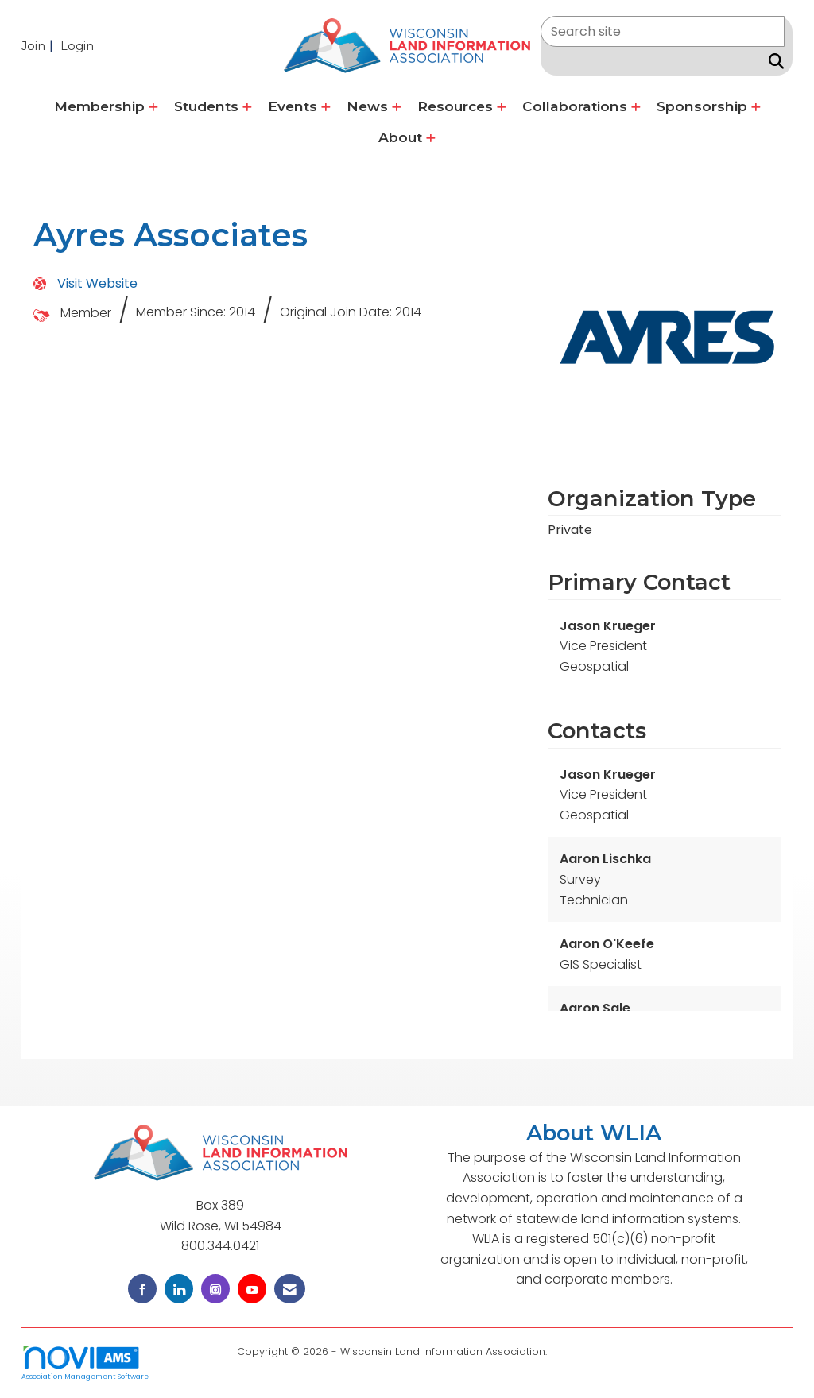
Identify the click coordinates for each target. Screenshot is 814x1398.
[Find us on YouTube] (252, 1288)
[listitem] (39, 46)
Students (208, 106)
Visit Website (97, 283)
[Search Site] (773, 61)
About (402, 137)
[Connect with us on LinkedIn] (179, 1288)
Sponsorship (704, 106)
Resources (457, 106)
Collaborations (576, 106)
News (369, 106)
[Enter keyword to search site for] (663, 31)
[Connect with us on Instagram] (215, 1288)
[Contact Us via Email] (289, 1288)
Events (294, 106)
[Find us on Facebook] (142, 1288)
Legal (564, 1351)
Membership (101, 106)
